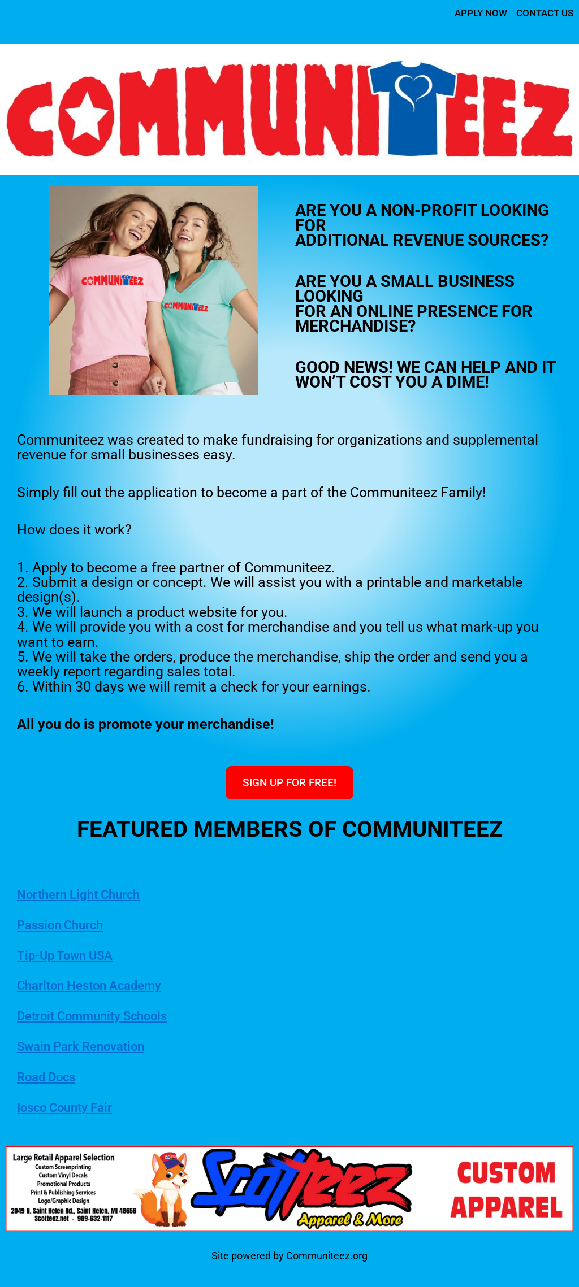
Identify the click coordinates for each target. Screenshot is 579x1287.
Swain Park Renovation (93, 1046)
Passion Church (69, 925)
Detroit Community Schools (108, 1016)
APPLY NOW (475, 13)
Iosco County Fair (74, 1107)
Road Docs (52, 1077)
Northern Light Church (91, 894)
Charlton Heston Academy (104, 986)
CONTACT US (542, 13)
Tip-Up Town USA (74, 955)
